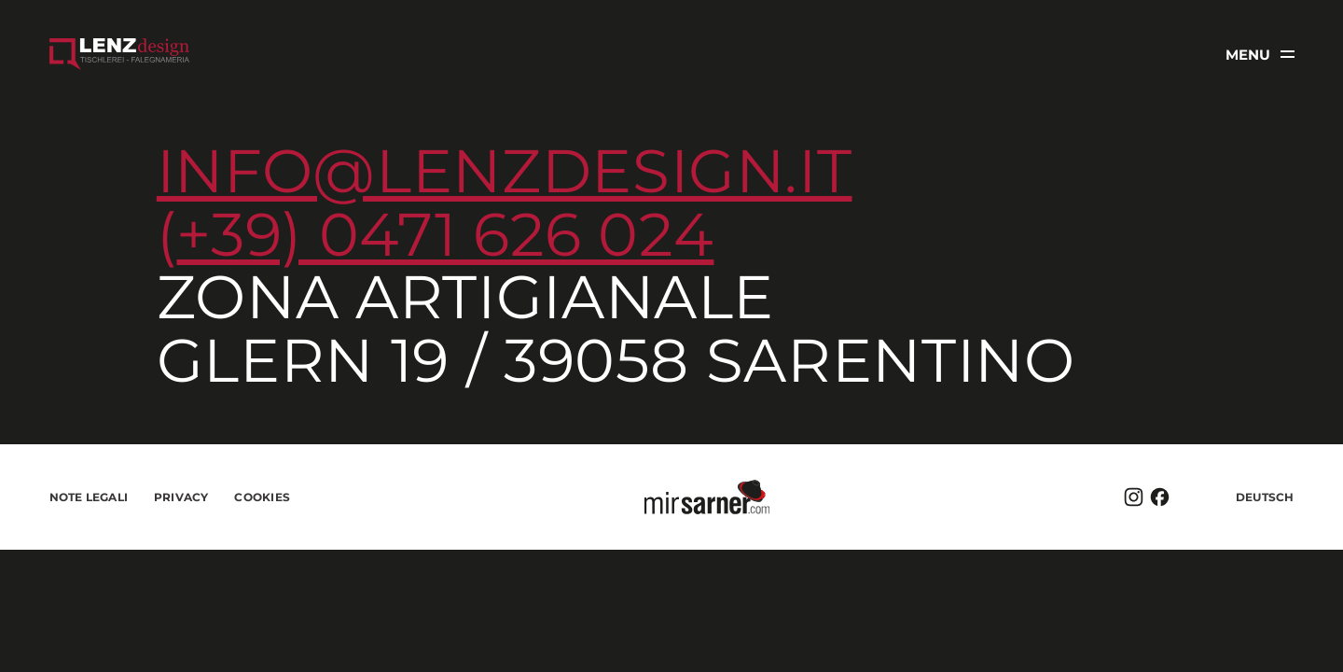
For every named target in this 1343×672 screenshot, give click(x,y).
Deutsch (1265, 497)
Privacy (181, 497)
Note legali (89, 497)
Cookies (262, 497)
